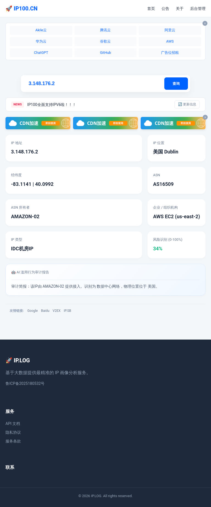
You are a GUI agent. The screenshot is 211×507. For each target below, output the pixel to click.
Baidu (45, 311)
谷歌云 (105, 41)
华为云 (41, 41)
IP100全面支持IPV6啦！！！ (51, 104)
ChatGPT (41, 53)
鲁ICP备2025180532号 (25, 383)
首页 (151, 8)
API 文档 (12, 423)
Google (32, 311)
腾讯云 (105, 30)
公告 (165, 8)
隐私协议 (13, 432)
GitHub (105, 53)
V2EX (57, 311)
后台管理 (198, 8)
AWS (170, 41)
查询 (176, 84)
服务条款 (13, 441)
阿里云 (170, 30)
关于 (180, 8)
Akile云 (41, 30)
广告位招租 (170, 53)
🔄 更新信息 (187, 104)
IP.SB (67, 311)
